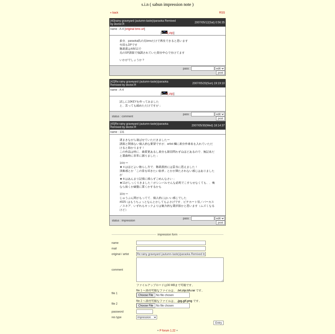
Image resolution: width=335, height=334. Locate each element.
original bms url (134, 29)
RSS (222, 12)
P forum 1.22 (167, 330)
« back (114, 12)
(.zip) (167, 32)
